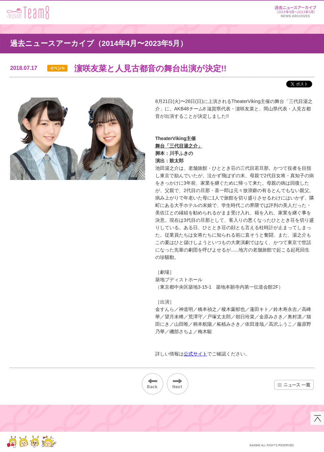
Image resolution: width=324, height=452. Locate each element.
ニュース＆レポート (295, 10)
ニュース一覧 (294, 385)
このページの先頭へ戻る (317, 418)
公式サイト (195, 353)
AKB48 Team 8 (28, 12)
